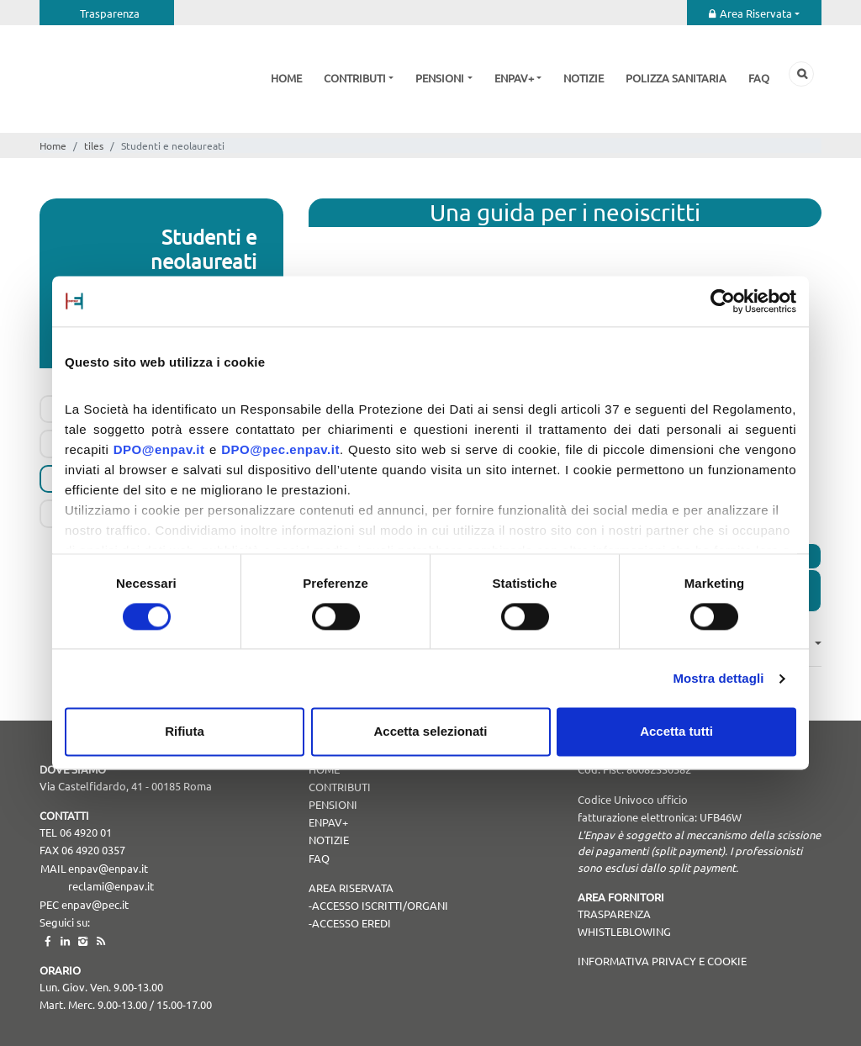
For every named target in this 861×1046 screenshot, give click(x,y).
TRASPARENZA (614, 913)
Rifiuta (184, 732)
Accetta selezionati (430, 732)
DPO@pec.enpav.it (280, 449)
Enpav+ (514, 78)
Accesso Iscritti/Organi (380, 905)
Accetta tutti (676, 732)
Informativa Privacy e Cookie (662, 961)
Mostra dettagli (718, 678)
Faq (758, 78)
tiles (93, 145)
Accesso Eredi (351, 923)
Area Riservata (756, 13)
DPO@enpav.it (159, 449)
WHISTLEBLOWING (624, 931)
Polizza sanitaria (676, 78)
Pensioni (439, 78)
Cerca (801, 74)
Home (286, 78)
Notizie (583, 78)
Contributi (355, 78)
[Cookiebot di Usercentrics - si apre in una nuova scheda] (722, 301)
